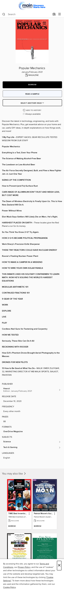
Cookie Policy (9, 587)
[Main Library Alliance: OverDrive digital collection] (32, 5)
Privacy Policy (24, 567)
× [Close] (59, 565)
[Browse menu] (59, 14)
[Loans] (54, 15)
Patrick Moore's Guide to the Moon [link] (43, 513)
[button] (32, 84)
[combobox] (27, 14)
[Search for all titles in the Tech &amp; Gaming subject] (32, 447)
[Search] (4, 14)
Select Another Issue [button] (32, 103)
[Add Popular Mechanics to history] (32, 110)
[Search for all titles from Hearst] (32, 389)
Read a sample (32, 94)
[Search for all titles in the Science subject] (32, 441)
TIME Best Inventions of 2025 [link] (18, 513)
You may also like (14, 473)
